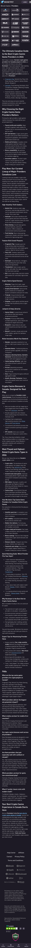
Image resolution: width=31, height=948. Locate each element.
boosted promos (16, 654)
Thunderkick (9, 573)
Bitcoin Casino (6, 6)
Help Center (11, 854)
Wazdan (12, 588)
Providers (15, 6)
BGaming (24, 577)
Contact (9, 858)
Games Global (15, 594)
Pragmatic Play (9, 80)
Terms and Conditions (15, 862)
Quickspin (14, 412)
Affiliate (21, 854)
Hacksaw (7, 86)
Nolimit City (18, 468)
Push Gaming (16, 424)
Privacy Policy (19, 858)
